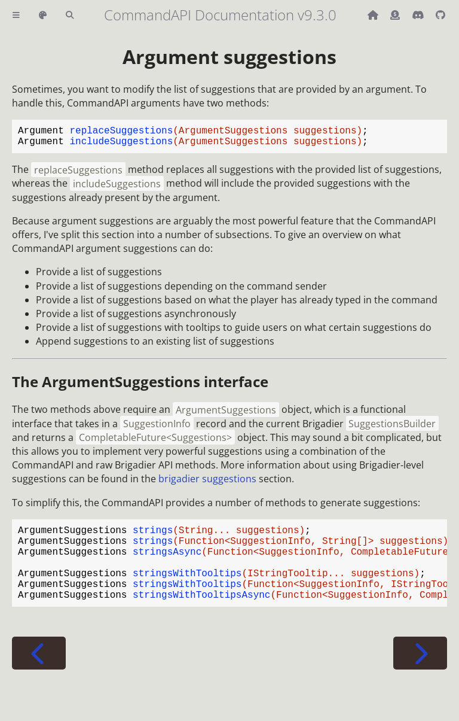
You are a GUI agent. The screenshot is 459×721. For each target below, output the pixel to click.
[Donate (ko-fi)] (396, 15)
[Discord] (419, 15)
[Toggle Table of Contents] (16, 15)
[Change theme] (42, 15)
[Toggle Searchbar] (69, 15)
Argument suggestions (229, 56)
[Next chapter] (420, 674)
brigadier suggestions (207, 483)
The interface (140, 386)
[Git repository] (440, 15)
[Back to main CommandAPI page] (374, 15)
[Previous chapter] (39, 674)
